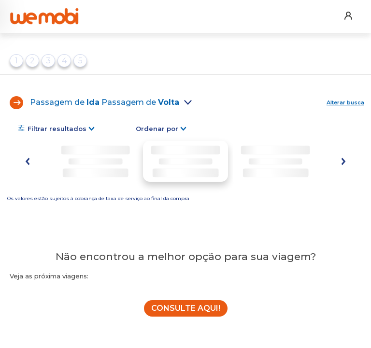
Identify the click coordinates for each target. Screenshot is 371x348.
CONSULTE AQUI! (185, 308)
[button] (348, 9)
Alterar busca (345, 102)
